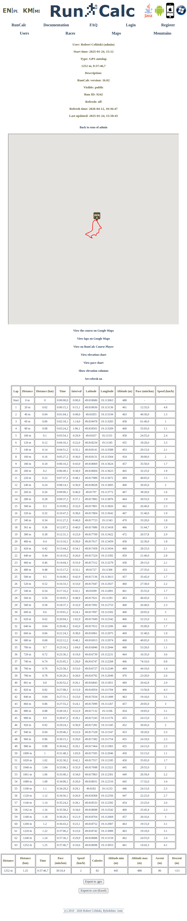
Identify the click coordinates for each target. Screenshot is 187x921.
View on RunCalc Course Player (93, 346)
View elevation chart (93, 354)
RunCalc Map (93, 229)
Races (70, 33)
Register (168, 25)
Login (131, 25)
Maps (116, 33)
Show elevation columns (94, 370)
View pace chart (93, 362)
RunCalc (19, 25)
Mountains (162, 33)
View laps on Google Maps (93, 338)
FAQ (94, 25)
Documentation (56, 25)
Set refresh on (93, 379)
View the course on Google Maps (93, 330)
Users (24, 33)
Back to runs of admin (93, 127)
